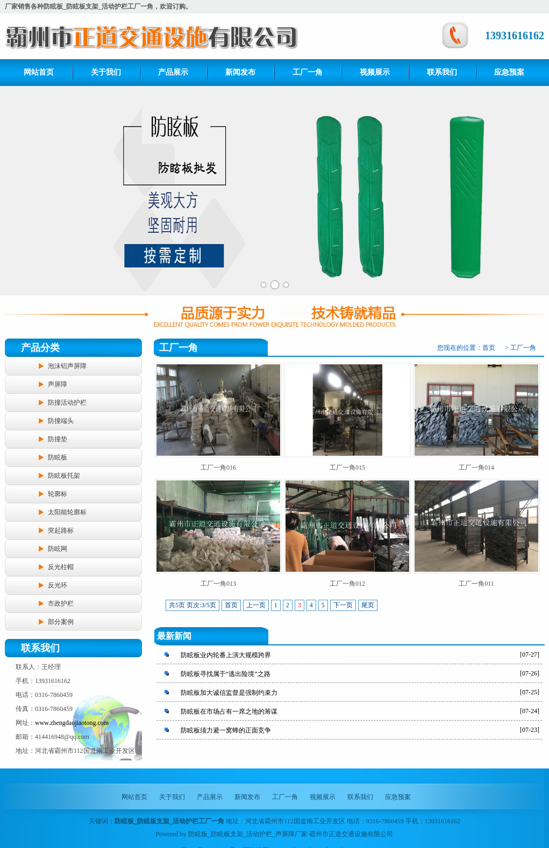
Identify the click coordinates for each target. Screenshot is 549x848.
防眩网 (57, 548)
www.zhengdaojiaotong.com (72, 723)
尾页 (367, 605)
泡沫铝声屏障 (67, 366)
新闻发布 (240, 72)
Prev (14, 190)
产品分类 (40, 347)
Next (535, 190)
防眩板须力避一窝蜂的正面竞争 (226, 730)
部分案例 (61, 622)
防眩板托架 (64, 475)
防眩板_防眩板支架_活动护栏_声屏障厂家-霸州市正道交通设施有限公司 (291, 834)
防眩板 (57, 457)
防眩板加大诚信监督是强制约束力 (229, 692)
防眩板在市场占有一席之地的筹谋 (229, 711)
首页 (488, 347)
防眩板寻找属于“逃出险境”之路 (225, 674)
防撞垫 (57, 439)
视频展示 (375, 72)
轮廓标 (57, 494)
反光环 (57, 585)
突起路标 (61, 530)
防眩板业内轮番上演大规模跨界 (226, 655)
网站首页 (39, 72)
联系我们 (442, 72)
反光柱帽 (61, 567)
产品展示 (173, 72)
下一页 (343, 605)
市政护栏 (61, 603)
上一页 (256, 605)
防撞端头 (61, 421)
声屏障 (57, 384)
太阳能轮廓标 (67, 512)
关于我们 (106, 72)
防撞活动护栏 (67, 402)
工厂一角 (308, 72)
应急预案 (509, 72)
